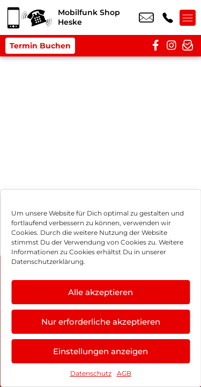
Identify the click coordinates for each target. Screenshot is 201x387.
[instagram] (171, 46)
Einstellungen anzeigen (100, 351)
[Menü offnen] (188, 18)
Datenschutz (90, 373)
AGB (124, 373)
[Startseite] (29, 17)
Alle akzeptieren (100, 292)
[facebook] (155, 46)
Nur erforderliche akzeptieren (100, 322)
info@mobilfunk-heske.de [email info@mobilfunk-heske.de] (146, 17)
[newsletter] (188, 46)
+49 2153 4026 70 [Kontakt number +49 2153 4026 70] (168, 17)
